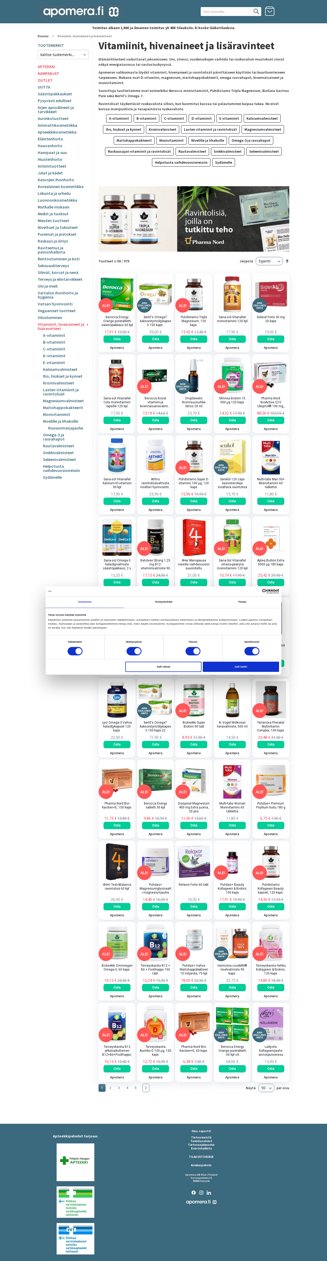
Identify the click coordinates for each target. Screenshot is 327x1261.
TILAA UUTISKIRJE (201, 1157)
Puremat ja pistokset (57, 234)
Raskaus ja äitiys (53, 241)
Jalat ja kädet (50, 172)
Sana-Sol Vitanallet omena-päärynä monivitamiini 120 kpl (232, 564)
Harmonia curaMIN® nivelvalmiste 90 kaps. (232, 969)
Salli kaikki (241, 666)
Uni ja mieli (48, 286)
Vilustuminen (50, 317)
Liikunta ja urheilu (54, 193)
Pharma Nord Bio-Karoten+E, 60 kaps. (193, 1049)
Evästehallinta (201, 1148)
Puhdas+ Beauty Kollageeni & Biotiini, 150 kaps (232, 888)
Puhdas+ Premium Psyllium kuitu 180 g (270, 806)
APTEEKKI (46, 66)
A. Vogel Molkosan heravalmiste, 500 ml (232, 724)
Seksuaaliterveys (53, 265)
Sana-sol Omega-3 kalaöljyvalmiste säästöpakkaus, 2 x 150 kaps (117, 564)
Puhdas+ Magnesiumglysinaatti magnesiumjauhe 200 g (155, 889)
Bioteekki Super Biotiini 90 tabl (194, 724)
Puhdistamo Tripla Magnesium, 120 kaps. (194, 321)
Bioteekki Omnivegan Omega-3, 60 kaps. (117, 967)
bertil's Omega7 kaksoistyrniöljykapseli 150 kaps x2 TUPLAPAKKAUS (155, 727)
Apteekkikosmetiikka (57, 132)
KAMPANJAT (48, 73)
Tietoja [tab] (242, 602)
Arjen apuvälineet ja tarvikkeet (56, 109)
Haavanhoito (50, 145)
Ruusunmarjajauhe (65, 428)
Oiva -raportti (201, 1131)
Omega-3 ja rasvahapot (54, 437)
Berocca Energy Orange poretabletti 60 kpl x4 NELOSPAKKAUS (232, 1051)
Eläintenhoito (50, 138)
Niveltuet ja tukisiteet (58, 227)
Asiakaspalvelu (201, 1165)
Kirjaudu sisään (284, 11)
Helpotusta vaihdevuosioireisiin (61, 468)
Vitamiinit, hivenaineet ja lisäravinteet (61, 326)
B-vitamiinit (54, 342)
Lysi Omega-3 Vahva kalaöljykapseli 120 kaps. (117, 726)
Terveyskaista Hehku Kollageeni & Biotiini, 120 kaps (271, 969)
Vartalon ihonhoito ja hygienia (58, 295)
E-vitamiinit (54, 362)
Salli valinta (163, 666)
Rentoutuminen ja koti (59, 258)
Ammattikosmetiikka (57, 125)
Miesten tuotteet (53, 220)
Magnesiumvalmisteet (63, 400)
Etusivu (43, 36)
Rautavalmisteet (58, 445)
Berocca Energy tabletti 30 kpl (155, 806)
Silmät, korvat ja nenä (58, 272)
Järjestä (246, 261)
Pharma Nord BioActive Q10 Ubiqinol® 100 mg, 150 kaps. (270, 402)
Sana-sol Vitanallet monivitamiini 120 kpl (232, 319)
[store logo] (81, 11)
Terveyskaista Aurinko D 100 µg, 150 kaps (155, 1050)
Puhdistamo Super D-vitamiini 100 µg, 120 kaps (194, 483)
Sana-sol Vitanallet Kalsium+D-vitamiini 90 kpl (117, 483)
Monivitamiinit (56, 414)
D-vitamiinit (54, 355)
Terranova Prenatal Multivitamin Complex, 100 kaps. (271, 726)
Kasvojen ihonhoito (56, 179)
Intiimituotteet (52, 166)
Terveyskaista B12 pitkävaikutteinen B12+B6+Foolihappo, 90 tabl (117, 1051)
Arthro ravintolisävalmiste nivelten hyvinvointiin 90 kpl (155, 483)
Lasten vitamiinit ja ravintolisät (61, 392)
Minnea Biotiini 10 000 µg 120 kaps (232, 400)
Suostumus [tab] (85, 602)
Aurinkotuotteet (53, 118)
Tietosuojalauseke (201, 1145)
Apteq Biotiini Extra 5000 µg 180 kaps (270, 562)
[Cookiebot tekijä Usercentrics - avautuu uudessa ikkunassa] (256, 591)
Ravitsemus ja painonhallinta (51, 250)
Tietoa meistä (201, 1137)
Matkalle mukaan (53, 207)
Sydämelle (52, 477)
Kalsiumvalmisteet (60, 369)
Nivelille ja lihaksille (60, 421)
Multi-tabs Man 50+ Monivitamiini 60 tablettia (271, 483)
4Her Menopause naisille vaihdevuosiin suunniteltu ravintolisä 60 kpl (194, 564)
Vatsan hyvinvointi (55, 303)
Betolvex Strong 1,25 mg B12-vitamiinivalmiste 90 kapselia (155, 564)
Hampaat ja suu (52, 152)
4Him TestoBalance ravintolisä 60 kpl (117, 886)
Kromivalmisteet (58, 383)
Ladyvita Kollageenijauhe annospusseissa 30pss (271, 1051)
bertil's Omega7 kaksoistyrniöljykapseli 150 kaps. (155, 321)
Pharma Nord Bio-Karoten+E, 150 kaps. (117, 806)
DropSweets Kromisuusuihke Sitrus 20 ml (194, 402)
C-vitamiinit (54, 348)
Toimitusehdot (201, 1141)
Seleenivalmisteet (59, 459)
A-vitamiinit (54, 335)
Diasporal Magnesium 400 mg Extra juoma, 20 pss (194, 807)
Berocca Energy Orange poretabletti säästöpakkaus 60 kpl (117, 321)
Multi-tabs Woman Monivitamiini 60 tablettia (232, 807)
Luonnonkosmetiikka (57, 200)
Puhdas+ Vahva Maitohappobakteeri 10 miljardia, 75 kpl (194, 969)
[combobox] (231, 11)
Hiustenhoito (50, 159)
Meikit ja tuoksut (53, 213)
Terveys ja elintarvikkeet (60, 279)
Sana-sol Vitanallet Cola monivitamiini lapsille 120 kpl (117, 402)
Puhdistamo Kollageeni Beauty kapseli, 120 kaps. (271, 888)
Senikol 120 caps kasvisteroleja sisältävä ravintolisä (232, 483)
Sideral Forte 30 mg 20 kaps (271, 319)
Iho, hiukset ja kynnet (63, 376)
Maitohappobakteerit (63, 407)
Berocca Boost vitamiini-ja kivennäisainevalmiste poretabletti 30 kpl (155, 402)
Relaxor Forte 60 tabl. (194, 884)
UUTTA (44, 87)
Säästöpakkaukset (55, 93)
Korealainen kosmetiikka (61, 186)
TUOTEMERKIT (51, 45)
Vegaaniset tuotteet (57, 310)
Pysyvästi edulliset (55, 100)
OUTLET (45, 80)
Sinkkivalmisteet (58, 452)
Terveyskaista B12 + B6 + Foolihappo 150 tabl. (155, 969)
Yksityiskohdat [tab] (163, 602)
